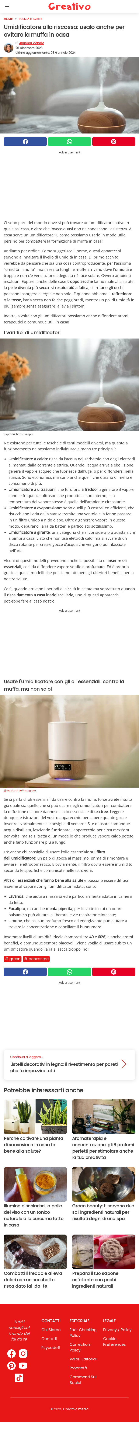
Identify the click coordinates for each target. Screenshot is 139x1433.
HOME (8, 19)
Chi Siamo (51, 1329)
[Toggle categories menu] (7, 6)
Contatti (49, 1338)
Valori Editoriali (83, 1359)
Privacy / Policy (117, 1329)
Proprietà (78, 1368)
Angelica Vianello (31, 43)
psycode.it (50, 1347)
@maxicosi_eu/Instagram (20, 790)
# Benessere (36, 958)
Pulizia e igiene (30, 19)
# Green (12, 958)
